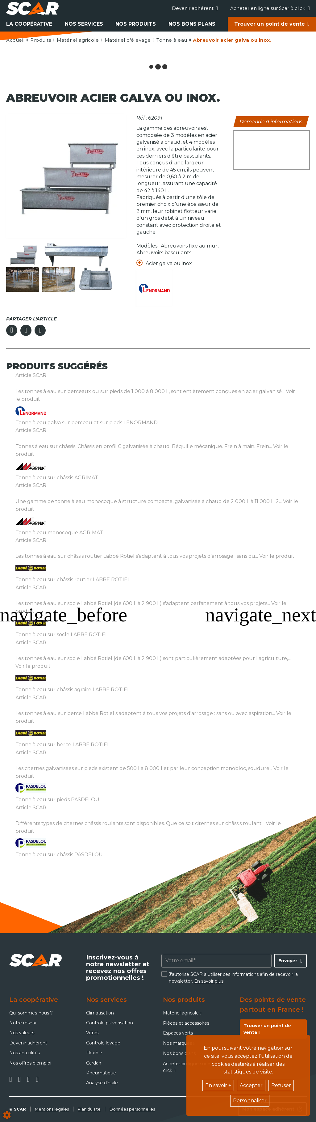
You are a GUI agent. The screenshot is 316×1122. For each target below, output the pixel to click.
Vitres (92, 1032)
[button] (231, 40)
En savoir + (218, 1085)
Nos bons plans (191, 24)
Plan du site (89, 1109)
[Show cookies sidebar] (7, 1115)
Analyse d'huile (102, 1083)
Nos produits (135, 24)
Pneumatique (101, 1073)
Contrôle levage (103, 1043)
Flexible (94, 1053)
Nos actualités (24, 1053)
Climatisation (100, 1013)
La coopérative (29, 24)
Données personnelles (132, 1109)
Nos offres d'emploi (30, 1063)
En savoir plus (208, 981)
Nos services (84, 24)
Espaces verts (178, 1033)
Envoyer (287, 960)
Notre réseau (23, 1023)
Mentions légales (52, 1109)
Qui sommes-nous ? (31, 1013)
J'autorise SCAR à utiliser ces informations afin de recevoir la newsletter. (233, 978)
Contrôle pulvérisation (109, 1023)
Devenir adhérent (195, 8)
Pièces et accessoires (186, 1023)
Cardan (93, 1063)
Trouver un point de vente (269, 24)
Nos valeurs (21, 1032)
